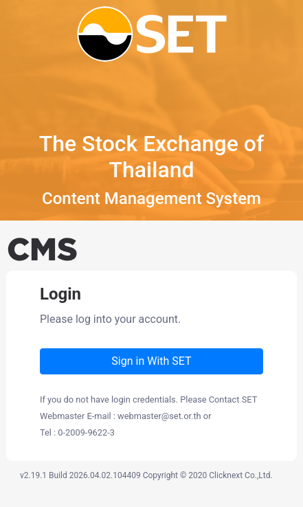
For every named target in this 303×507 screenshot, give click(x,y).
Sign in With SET (151, 361)
